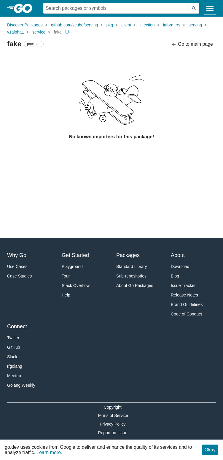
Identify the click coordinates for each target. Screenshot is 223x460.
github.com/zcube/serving (74, 25)
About (178, 255)
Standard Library (131, 266)
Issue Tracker (183, 285)
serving (195, 25)
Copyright (113, 407)
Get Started (75, 255)
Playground (72, 266)
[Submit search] (194, 8)
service (38, 32)
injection (146, 25)
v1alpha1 (15, 32)
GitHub (13, 347)
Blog (175, 276)
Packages (128, 255)
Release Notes (184, 295)
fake (57, 32)
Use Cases (17, 266)
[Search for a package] (116, 8)
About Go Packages (134, 285)
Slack (12, 356)
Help (66, 295)
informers (171, 25)
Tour (66, 276)
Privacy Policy (112, 424)
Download (180, 266)
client (126, 25)
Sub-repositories (131, 276)
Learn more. (49, 452)
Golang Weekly (21, 385)
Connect (17, 326)
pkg (109, 25)
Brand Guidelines (187, 304)
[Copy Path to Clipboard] (66, 32)
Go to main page (192, 44)
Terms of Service (112, 415)
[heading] (25, 8)
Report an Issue (112, 432)
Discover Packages (25, 25)
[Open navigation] (210, 8)
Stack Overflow (76, 285)
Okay (210, 449)
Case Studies (19, 276)
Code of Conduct (186, 314)
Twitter (13, 337)
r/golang (14, 366)
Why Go (16, 255)
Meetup (14, 375)
